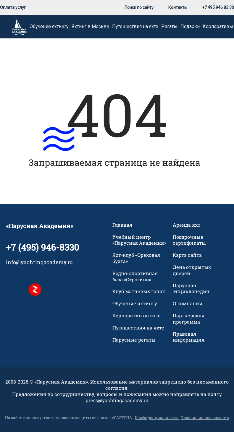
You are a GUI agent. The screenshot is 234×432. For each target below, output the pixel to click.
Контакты (177, 7)
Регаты (169, 26)
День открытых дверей (192, 270)
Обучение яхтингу (49, 26)
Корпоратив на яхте (136, 316)
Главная (122, 225)
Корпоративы (218, 26)
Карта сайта (187, 255)
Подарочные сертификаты (189, 240)
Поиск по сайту (139, 7)
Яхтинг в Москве (90, 26)
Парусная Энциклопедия (191, 288)
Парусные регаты (134, 340)
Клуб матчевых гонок (138, 291)
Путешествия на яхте (135, 26)
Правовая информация (188, 337)
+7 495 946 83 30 (218, 7)
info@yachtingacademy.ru (39, 262)
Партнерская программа (188, 319)
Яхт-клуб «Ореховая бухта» (136, 258)
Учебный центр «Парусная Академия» (139, 240)
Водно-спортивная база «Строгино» (135, 276)
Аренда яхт (186, 225)
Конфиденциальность (157, 417)
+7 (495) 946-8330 (42, 247)
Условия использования (205, 417)
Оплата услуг (13, 7)
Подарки (190, 26)
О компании (187, 303)
